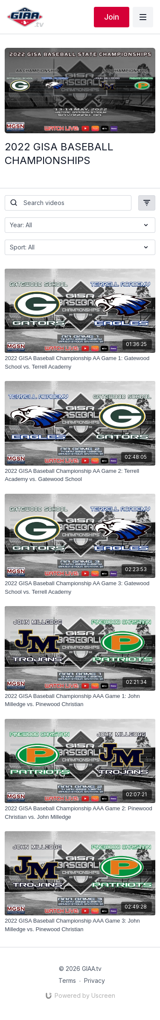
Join (111, 16)
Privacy (94, 980)
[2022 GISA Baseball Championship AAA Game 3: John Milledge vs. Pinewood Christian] (80, 925)
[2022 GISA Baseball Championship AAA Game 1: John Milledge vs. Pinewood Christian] (80, 700)
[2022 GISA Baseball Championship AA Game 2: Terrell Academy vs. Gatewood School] (80, 475)
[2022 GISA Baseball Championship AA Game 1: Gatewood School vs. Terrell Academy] (80, 362)
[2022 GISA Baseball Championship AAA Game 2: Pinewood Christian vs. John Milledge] (80, 812)
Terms (67, 980)
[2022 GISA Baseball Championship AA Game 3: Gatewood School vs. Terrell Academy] (80, 587)
